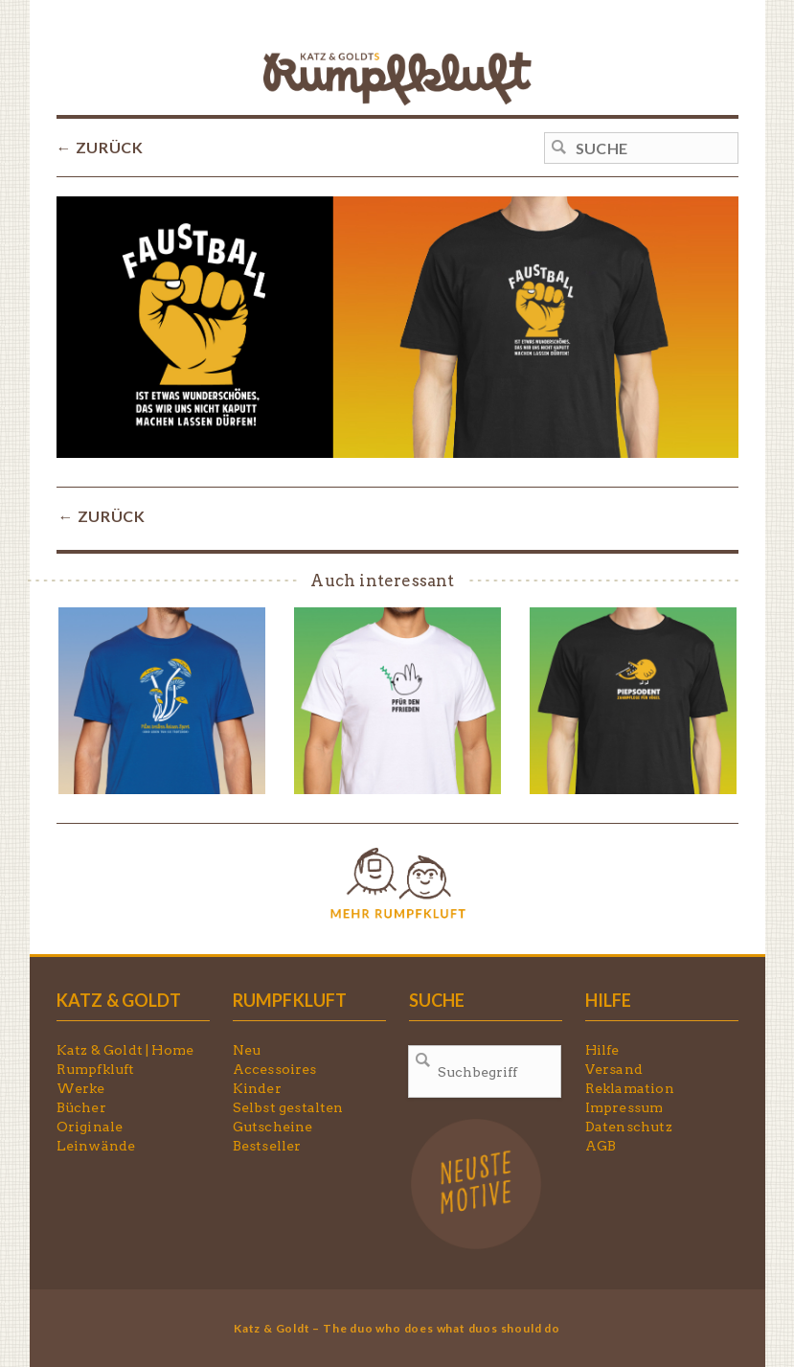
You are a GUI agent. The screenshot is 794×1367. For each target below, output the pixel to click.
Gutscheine (273, 1126)
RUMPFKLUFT (290, 1000)
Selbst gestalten (288, 1107)
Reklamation (629, 1088)
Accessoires (275, 1069)
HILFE (608, 1000)
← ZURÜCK (100, 147)
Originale (90, 1126)
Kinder (257, 1088)
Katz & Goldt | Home (125, 1050)
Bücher (81, 1107)
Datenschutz (628, 1126)
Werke (81, 1088)
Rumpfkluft (96, 1069)
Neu (247, 1050)
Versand (614, 1069)
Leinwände (96, 1145)
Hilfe (602, 1050)
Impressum (624, 1107)
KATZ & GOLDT (119, 1000)
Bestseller (267, 1145)
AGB (601, 1145)
